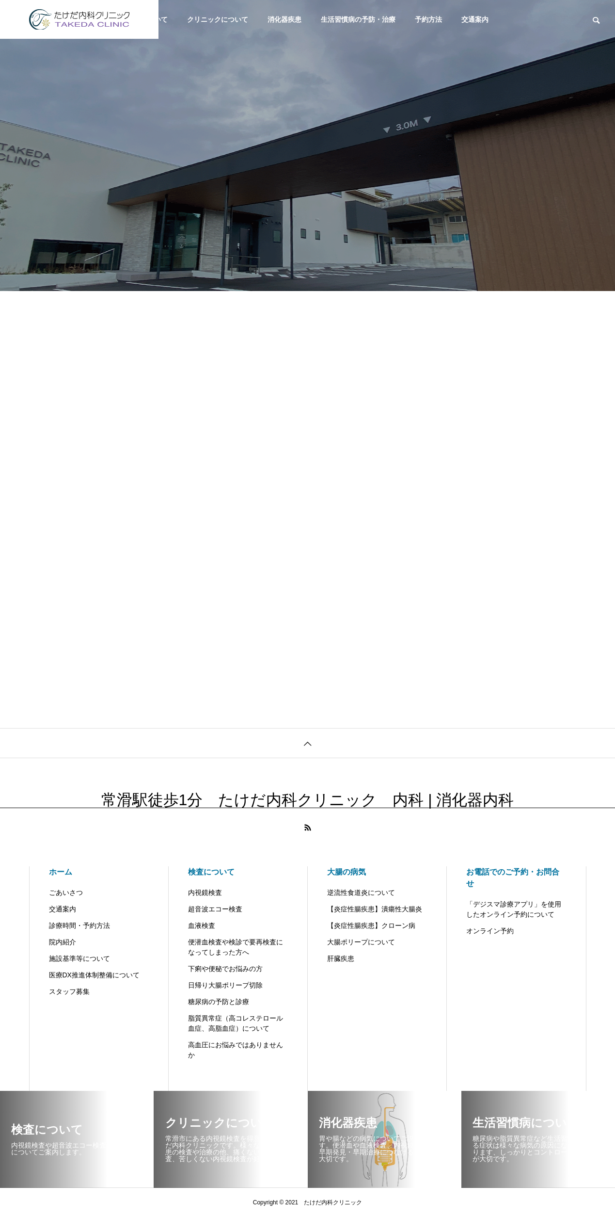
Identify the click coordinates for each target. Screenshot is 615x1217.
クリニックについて (217, 19)
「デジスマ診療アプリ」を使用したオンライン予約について (513, 909)
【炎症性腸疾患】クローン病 (371, 925)
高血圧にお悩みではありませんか (235, 1050)
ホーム (60, 872)
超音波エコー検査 (215, 909)
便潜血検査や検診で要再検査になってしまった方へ (235, 947)
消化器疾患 (284, 19)
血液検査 (201, 925)
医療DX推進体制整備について (94, 975)
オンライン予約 (490, 931)
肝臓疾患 (340, 958)
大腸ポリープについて (361, 942)
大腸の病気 (346, 872)
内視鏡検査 (205, 892)
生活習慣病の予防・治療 (358, 19)
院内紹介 (62, 942)
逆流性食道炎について (361, 892)
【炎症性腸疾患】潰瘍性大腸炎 (374, 909)
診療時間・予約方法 (79, 925)
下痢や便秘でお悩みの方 (225, 969)
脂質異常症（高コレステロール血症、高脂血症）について (235, 1023)
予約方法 (428, 19)
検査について (211, 872)
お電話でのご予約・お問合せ (512, 878)
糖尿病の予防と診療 (218, 1002)
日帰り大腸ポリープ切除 (225, 985)
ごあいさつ (66, 892)
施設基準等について (79, 958)
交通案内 (475, 19)
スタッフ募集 (69, 991)
